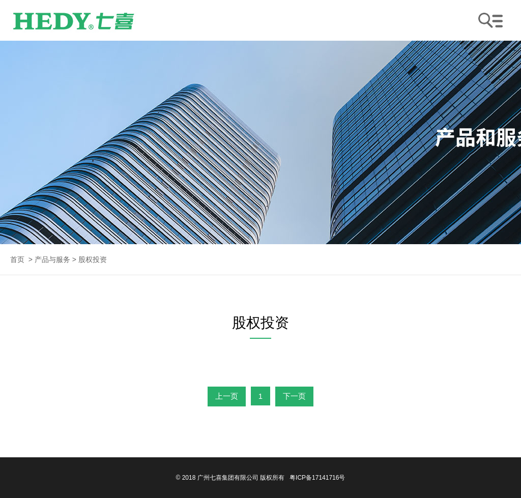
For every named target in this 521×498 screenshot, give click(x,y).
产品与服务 (52, 259)
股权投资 (92, 259)
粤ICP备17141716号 (317, 477)
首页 (17, 259)
